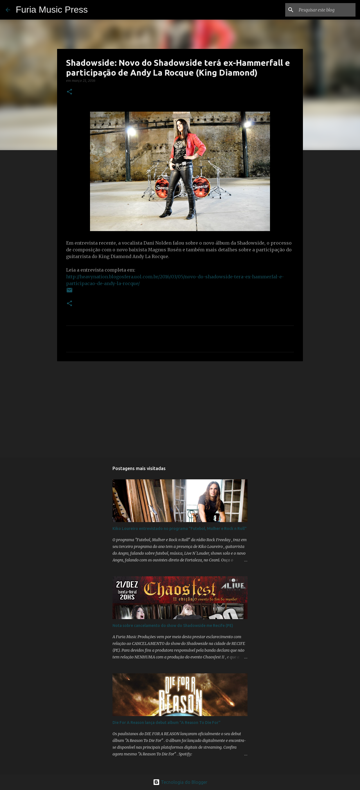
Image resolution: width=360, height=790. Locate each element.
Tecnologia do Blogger (180, 782)
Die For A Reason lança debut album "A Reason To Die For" (166, 722)
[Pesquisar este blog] (326, 10)
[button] (69, 92)
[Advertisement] (180, 409)
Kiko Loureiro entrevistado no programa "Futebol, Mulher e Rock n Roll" (179, 528)
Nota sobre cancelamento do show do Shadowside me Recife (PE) (172, 625)
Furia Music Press (52, 9)
